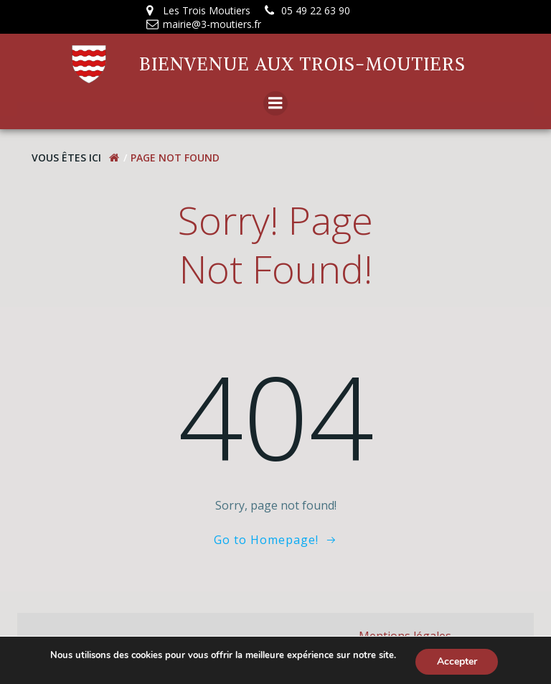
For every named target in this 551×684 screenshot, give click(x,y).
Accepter (457, 661)
